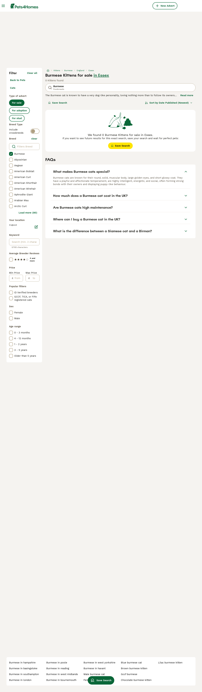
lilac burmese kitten (170, 662)
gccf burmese (129, 674)
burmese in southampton (24, 674)
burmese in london (20, 680)
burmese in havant (95, 668)
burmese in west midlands (62, 674)
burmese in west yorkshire (99, 662)
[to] (34, 278)
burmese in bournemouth (61, 680)
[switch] (34, 131)
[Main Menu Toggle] (3, 6)
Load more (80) (28, 212)
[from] (18, 278)
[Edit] (36, 227)
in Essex (101, 75)
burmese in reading (57, 668)
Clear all (32, 73)
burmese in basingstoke (23, 668)
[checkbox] (11, 154)
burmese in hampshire (22, 662)
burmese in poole (56, 662)
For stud (17, 118)
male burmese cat (94, 674)
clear (34, 138)
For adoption (19, 110)
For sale (17, 102)
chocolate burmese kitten (136, 680)
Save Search (57, 102)
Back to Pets (17, 80)
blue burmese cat (131, 662)
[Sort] (169, 103)
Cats (12, 87)
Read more (186, 95)
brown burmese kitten (134, 668)
